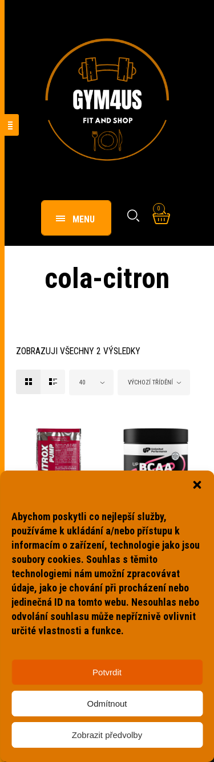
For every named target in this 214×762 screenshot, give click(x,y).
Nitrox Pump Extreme (46, 531)
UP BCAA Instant (153, 526)
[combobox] (91, 382)
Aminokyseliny (144, 514)
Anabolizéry (43, 514)
